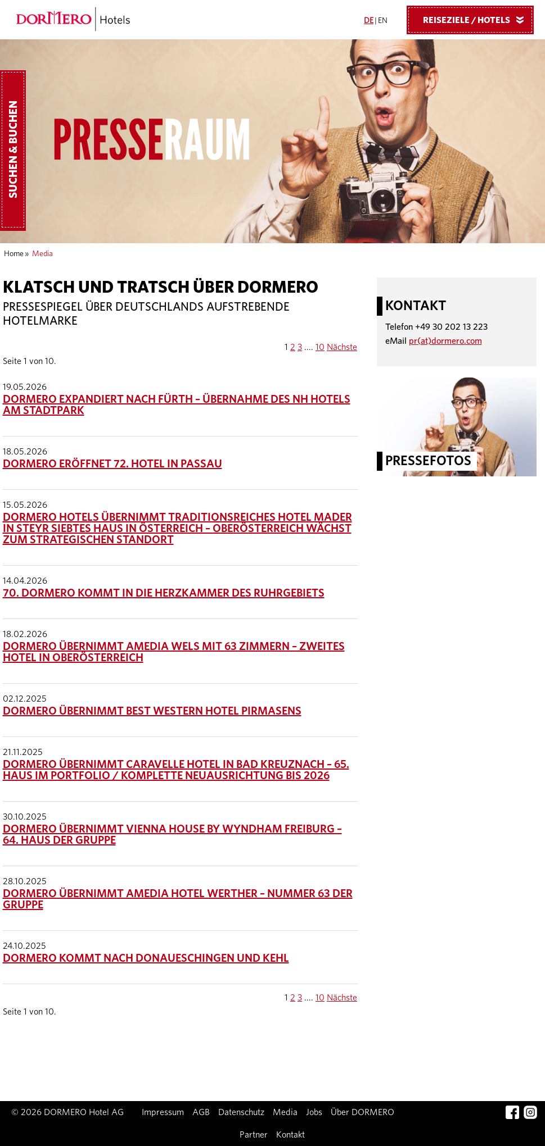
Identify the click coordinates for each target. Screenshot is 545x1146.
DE (368, 21)
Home (14, 254)
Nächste (342, 347)
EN (383, 21)
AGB (201, 1112)
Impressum (163, 1112)
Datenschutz (241, 1112)
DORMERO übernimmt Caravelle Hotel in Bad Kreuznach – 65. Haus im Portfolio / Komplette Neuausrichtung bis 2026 (176, 770)
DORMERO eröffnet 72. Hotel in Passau (112, 464)
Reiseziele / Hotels (477, 19)
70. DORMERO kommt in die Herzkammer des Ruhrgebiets (164, 593)
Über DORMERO (362, 1112)
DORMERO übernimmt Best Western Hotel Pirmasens (152, 711)
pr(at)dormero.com (445, 340)
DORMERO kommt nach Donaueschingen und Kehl (146, 958)
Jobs (314, 1112)
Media (285, 1112)
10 (320, 347)
